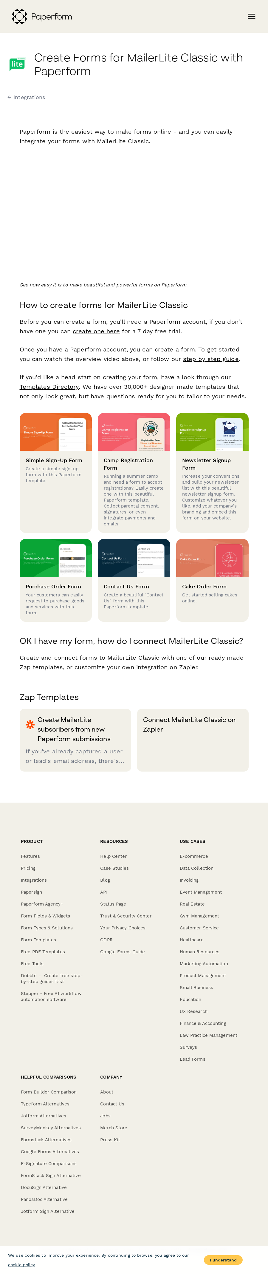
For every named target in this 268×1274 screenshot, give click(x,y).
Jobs (105, 1116)
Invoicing (189, 880)
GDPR (106, 940)
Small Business (196, 987)
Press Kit (110, 1139)
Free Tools (32, 963)
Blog (105, 880)
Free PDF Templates (43, 951)
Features (30, 856)
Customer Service (199, 928)
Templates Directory (49, 386)
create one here (96, 331)
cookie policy (21, 1264)
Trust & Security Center (125, 916)
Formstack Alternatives (46, 1139)
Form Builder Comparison (49, 1092)
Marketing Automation (204, 963)
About (106, 1092)
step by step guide (211, 359)
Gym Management (199, 916)
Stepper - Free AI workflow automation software (51, 996)
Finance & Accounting (203, 1023)
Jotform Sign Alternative (48, 1211)
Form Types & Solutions (47, 928)
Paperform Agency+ (42, 904)
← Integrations (26, 97)
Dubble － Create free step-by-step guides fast (52, 978)
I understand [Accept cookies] (223, 1260)
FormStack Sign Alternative (51, 1175)
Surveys (188, 1047)
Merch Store (113, 1127)
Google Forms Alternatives (50, 1151)
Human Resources (200, 951)
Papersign (31, 892)
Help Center (113, 856)
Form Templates (38, 940)
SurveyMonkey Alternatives (51, 1127)
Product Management (203, 975)
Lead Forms (192, 1059)
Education (191, 999)
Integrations (34, 880)
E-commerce (194, 856)
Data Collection (197, 868)
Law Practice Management (208, 1035)
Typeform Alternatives (45, 1104)
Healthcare (192, 940)
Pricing (28, 868)
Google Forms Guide (122, 951)
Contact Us (112, 1104)
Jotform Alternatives (43, 1116)
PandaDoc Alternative (44, 1199)
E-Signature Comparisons (49, 1163)
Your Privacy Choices (122, 928)
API (103, 892)
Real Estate (192, 904)
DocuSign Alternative (44, 1187)
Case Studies (114, 868)
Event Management (201, 892)
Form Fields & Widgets (45, 916)
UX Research (193, 1011)
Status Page (113, 904)
